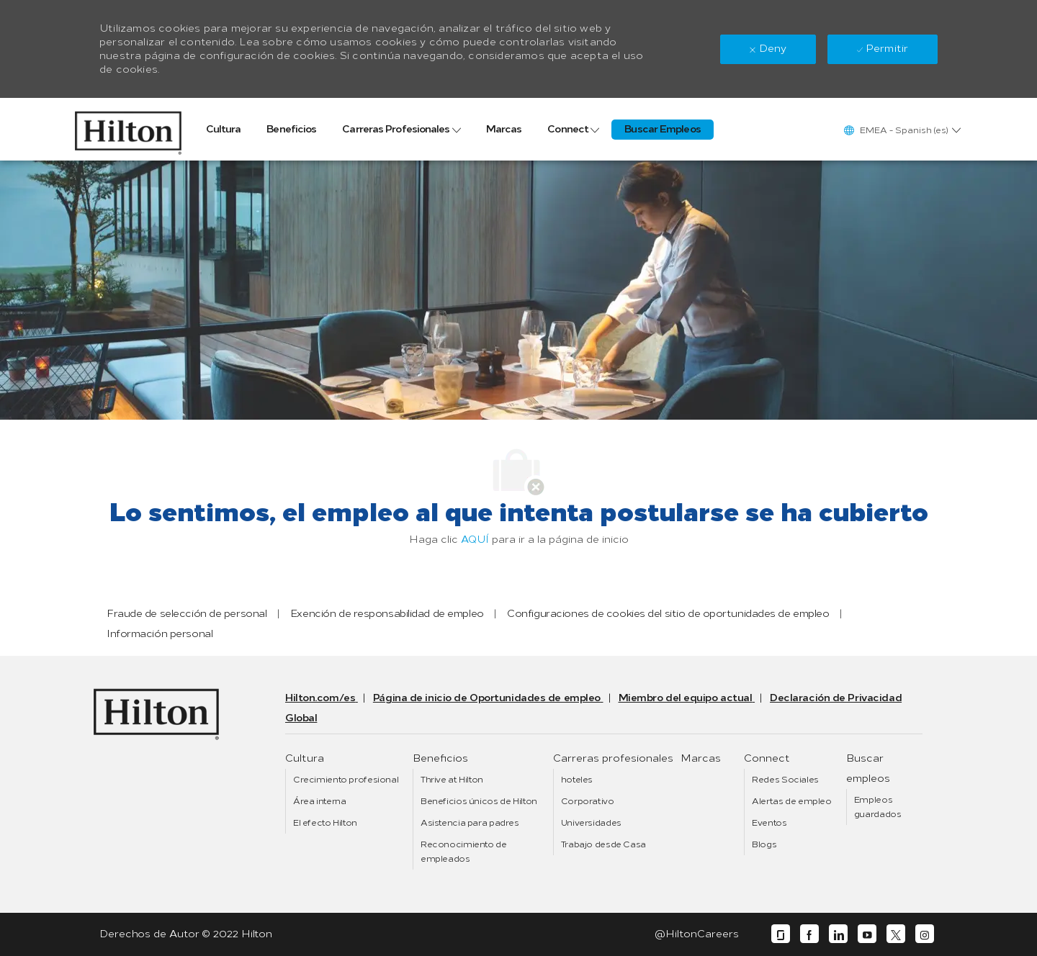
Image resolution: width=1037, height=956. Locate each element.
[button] (901, 130)
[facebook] (809, 934)
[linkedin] (838, 934)
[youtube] (867, 934)
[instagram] (925, 934)
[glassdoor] (781, 934)
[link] (128, 129)
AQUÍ (475, 539)
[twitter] (896, 934)
